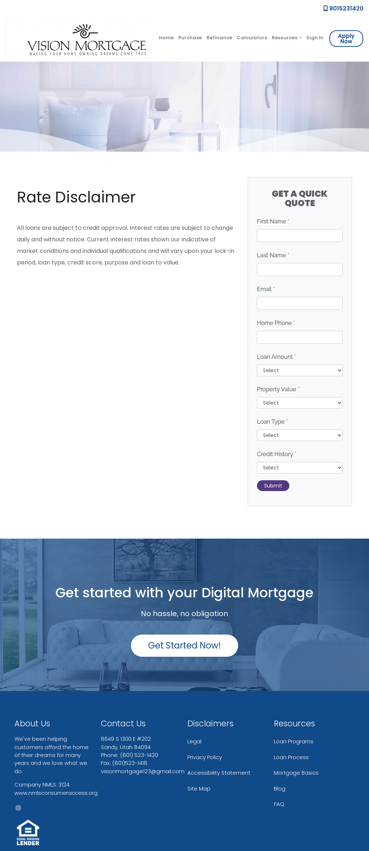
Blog (279, 788)
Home (166, 37)
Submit (273, 485)
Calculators (252, 37)
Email (266, 289)
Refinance (219, 37)
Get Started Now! (184, 645)
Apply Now (346, 38)
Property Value (278, 389)
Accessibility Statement (218, 772)
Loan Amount (276, 356)
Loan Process (291, 757)
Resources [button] (285, 37)
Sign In (315, 37)
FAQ (279, 804)
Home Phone (276, 323)
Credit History (276, 454)
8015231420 (344, 8)
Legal (194, 741)
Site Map (198, 788)
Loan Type (272, 421)
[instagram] (18, 808)
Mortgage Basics (296, 772)
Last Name (273, 255)
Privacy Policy (204, 757)
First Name (273, 221)
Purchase (190, 37)
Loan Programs (294, 741)
